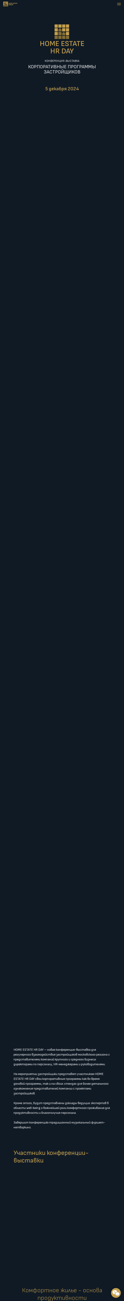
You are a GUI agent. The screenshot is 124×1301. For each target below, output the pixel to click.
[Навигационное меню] (119, 4)
